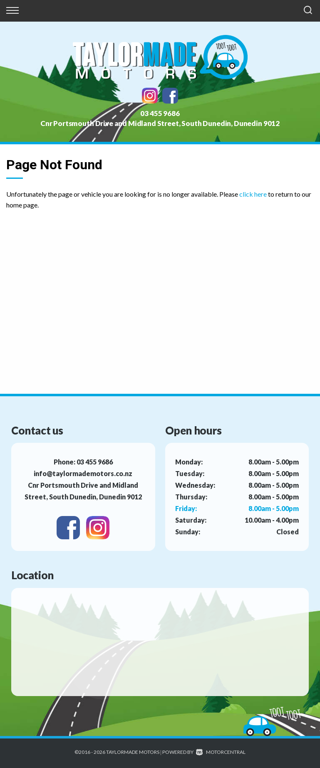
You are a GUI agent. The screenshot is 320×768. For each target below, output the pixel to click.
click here (253, 194)
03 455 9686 (159, 113)
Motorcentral (221, 752)
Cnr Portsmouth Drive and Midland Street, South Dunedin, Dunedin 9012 (160, 123)
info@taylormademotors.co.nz (83, 473)
